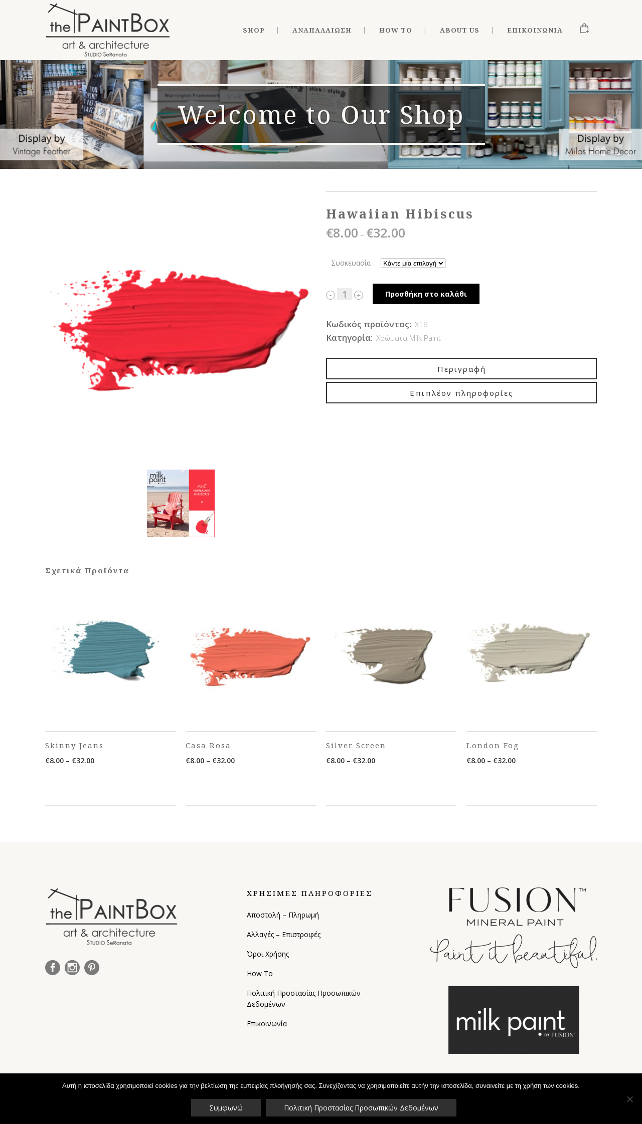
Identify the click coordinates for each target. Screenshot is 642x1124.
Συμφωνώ (226, 1107)
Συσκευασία (351, 263)
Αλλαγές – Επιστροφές (283, 934)
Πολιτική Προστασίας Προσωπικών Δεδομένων (304, 998)
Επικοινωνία (267, 1023)
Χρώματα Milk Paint (408, 338)
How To (260, 973)
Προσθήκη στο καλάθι (426, 294)
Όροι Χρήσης (268, 954)
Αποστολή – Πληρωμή (283, 915)
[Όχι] (629, 1099)
